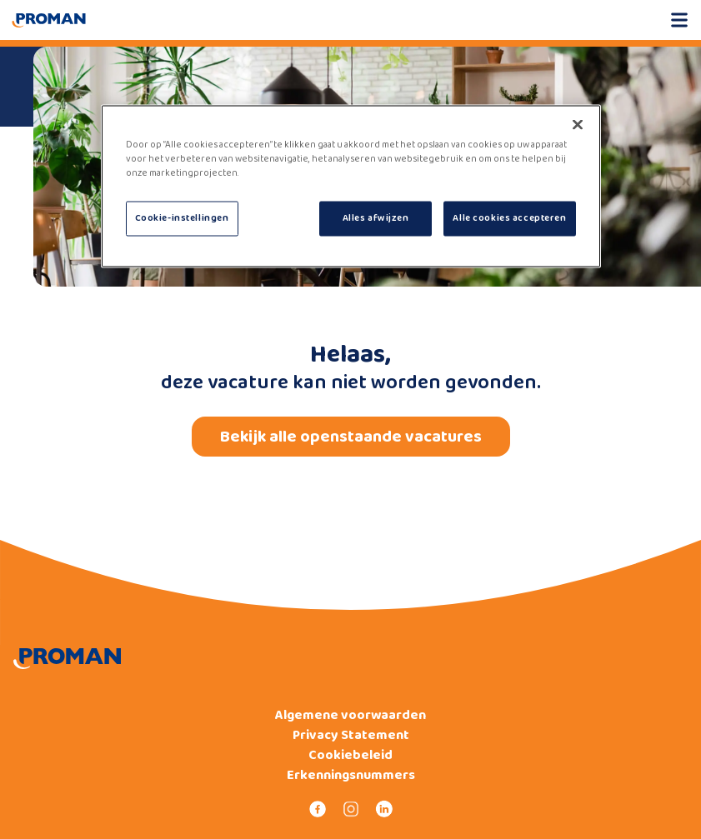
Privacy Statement (351, 736)
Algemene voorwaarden (350, 716)
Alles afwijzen (376, 218)
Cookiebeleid (350, 756)
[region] (351, 186)
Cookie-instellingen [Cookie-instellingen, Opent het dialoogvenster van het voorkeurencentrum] (182, 218)
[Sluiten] (577, 125)
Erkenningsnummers (351, 776)
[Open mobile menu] (679, 20)
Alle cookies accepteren (509, 218)
